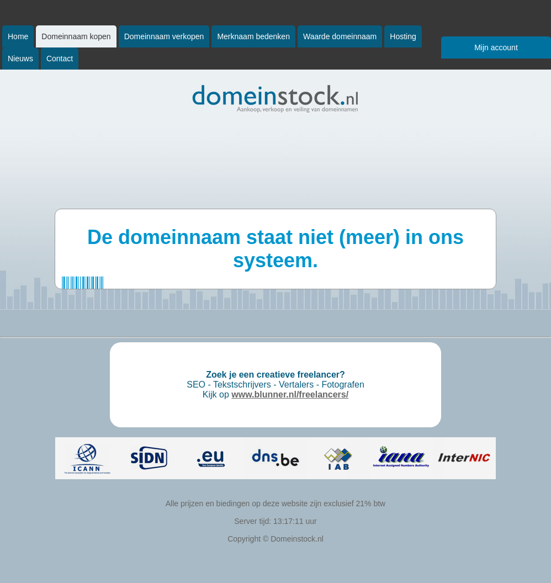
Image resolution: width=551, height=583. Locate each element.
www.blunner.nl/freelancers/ (289, 394)
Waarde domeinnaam (340, 36)
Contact (59, 58)
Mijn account (496, 47)
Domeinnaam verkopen (164, 36)
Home (18, 36)
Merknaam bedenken (253, 36)
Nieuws (20, 58)
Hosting (403, 36)
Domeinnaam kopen (75, 36)
